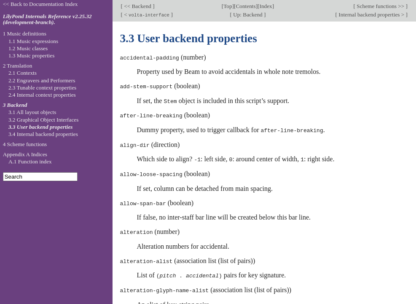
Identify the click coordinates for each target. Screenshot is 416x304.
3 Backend (15, 105)
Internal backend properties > (371, 14)
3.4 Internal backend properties (43, 134)
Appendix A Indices (25, 154)
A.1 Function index (30, 161)
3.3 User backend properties (40, 127)
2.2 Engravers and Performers (41, 80)
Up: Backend (248, 14)
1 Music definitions (24, 33)
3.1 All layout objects (32, 112)
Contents (245, 6)
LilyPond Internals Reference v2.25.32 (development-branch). (47, 19)
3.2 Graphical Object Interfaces (43, 120)
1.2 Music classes (28, 48)
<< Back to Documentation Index (40, 4)
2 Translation (17, 65)
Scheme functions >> (380, 6)
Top (227, 6)
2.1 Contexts (22, 73)
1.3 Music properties (31, 55)
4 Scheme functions (25, 144)
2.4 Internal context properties (42, 95)
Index (265, 6)
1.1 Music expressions (33, 41)
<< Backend (138, 6)
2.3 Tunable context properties (42, 87)
